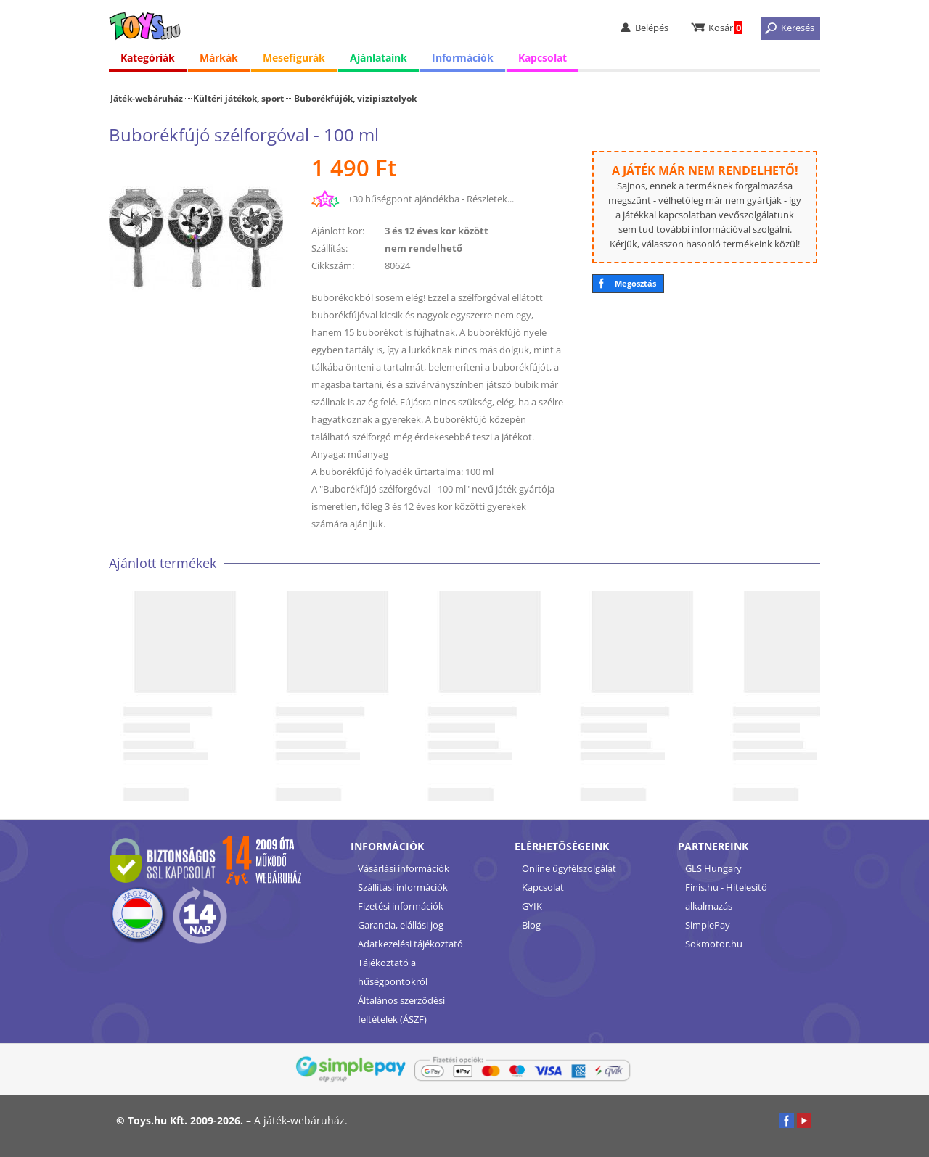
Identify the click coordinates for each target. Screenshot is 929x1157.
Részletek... (490, 198)
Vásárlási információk (403, 868)
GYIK (532, 906)
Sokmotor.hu (713, 943)
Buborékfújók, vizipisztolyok (355, 98)
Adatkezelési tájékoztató (410, 943)
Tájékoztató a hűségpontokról (392, 972)
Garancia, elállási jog (400, 924)
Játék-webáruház (146, 98)
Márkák (219, 58)
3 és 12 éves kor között (436, 230)
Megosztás (635, 283)
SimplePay (707, 924)
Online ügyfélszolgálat (569, 868)
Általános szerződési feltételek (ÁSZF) (401, 1010)
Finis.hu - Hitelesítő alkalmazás (726, 897)
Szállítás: (329, 248)
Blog (531, 924)
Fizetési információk (400, 906)
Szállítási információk (403, 887)
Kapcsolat (542, 58)
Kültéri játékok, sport (238, 98)
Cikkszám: (332, 265)
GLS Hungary (713, 868)
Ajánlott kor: (337, 230)
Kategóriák (147, 58)
